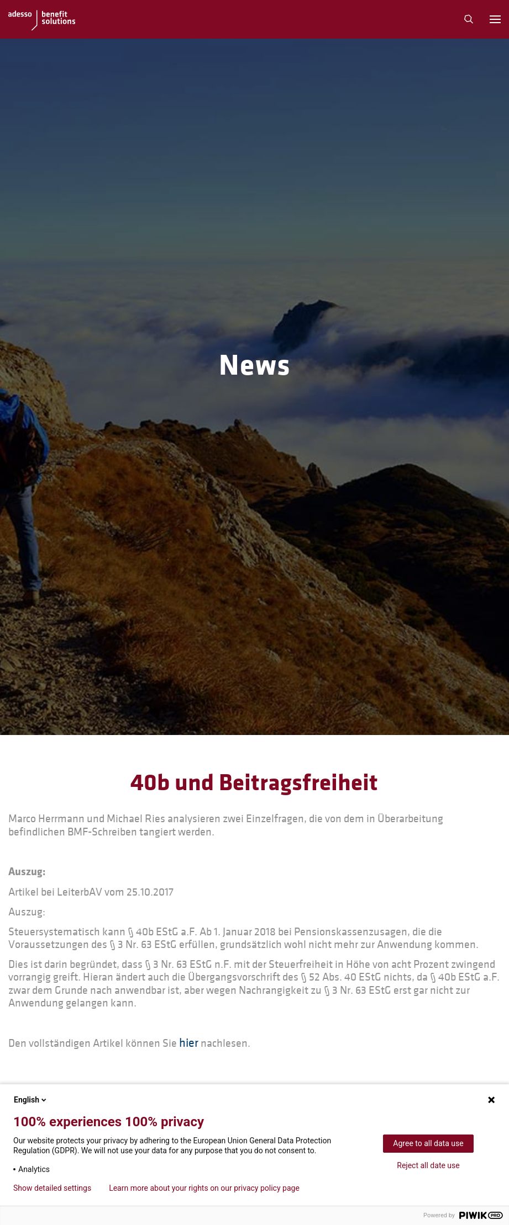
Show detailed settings (52, 1188)
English (31, 1099)
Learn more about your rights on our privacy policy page (204, 1188)
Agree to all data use (428, 1143)
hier (188, 1043)
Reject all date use (428, 1165)
